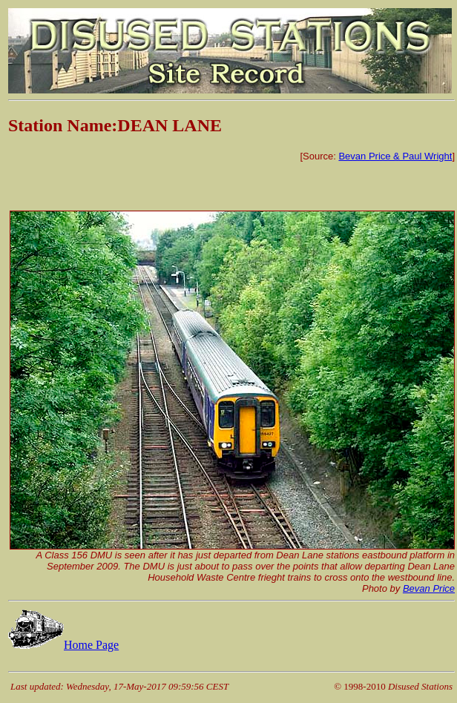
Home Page (63, 644)
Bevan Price (429, 588)
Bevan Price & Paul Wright (395, 156)
